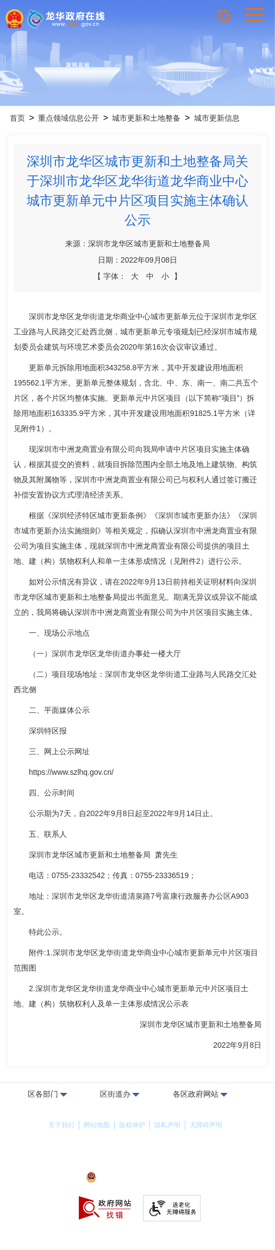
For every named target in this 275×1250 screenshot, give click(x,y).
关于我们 (61, 1125)
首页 (17, 118)
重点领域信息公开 (68, 118)
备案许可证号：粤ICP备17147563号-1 (137, 1163)
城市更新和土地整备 (146, 118)
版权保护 (132, 1125)
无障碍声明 (206, 1125)
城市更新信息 (217, 118)
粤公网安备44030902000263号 (137, 1178)
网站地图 (97, 1125)
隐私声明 (167, 1125)
